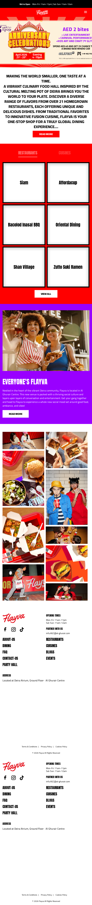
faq (5, 652)
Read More (15, 413)
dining (7, 645)
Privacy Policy (46, 746)
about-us (9, 639)
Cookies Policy (61, 746)
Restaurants (54, 639)
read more (46, 134)
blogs (50, 652)
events (50, 658)
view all (46, 293)
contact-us (10, 658)
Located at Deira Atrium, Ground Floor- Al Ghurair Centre (34, 680)
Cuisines (51, 645)
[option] (46, 42)
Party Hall (10, 664)
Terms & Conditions (29, 746)
